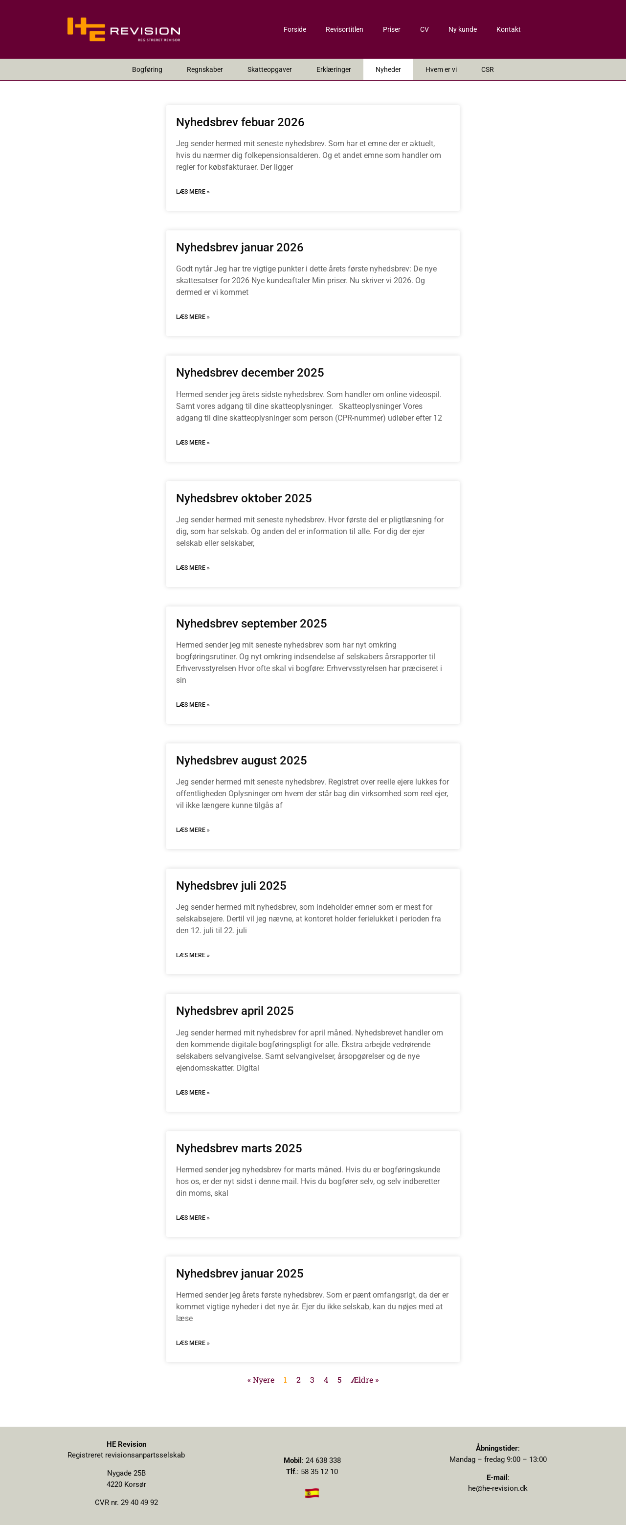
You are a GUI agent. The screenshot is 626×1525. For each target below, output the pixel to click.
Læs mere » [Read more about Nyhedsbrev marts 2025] (193, 1217)
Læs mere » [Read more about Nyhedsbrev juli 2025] (193, 955)
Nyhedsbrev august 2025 (241, 760)
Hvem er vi (441, 69)
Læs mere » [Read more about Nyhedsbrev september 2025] (193, 704)
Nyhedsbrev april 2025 (235, 1011)
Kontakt (508, 29)
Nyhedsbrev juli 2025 (231, 886)
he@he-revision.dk (498, 1488)
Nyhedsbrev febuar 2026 (240, 122)
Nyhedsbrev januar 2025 (240, 1273)
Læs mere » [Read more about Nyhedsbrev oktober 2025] (193, 567)
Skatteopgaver (269, 69)
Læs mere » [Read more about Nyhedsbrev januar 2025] (193, 1343)
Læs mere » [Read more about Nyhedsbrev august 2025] (193, 830)
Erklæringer (333, 69)
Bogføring (147, 69)
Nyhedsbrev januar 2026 (240, 247)
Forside (295, 29)
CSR (487, 69)
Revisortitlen (344, 29)
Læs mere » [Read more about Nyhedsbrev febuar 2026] (193, 191)
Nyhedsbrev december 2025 (250, 373)
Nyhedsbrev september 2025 (251, 623)
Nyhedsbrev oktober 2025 (244, 498)
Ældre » (365, 1379)
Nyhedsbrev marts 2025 (239, 1148)
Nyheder (388, 69)
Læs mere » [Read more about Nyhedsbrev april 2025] (193, 1092)
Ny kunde (462, 29)
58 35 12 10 (319, 1471)
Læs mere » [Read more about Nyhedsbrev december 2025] (193, 442)
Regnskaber (205, 69)
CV (424, 29)
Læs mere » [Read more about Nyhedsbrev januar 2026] (193, 317)
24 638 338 (323, 1460)
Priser (392, 29)
